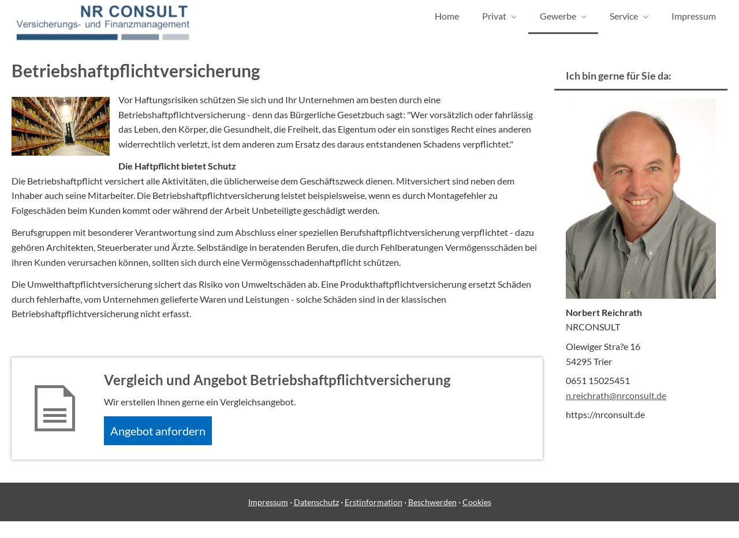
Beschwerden (432, 519)
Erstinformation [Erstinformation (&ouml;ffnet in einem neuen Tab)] (373, 519)
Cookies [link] (476, 519)
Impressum (268, 519)
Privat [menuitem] (494, 22)
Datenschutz (316, 519)
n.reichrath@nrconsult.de (616, 407)
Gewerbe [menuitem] (558, 22)
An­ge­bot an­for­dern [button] (165, 445)
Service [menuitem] (624, 22)
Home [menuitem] (447, 22)
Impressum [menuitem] (693, 22)
